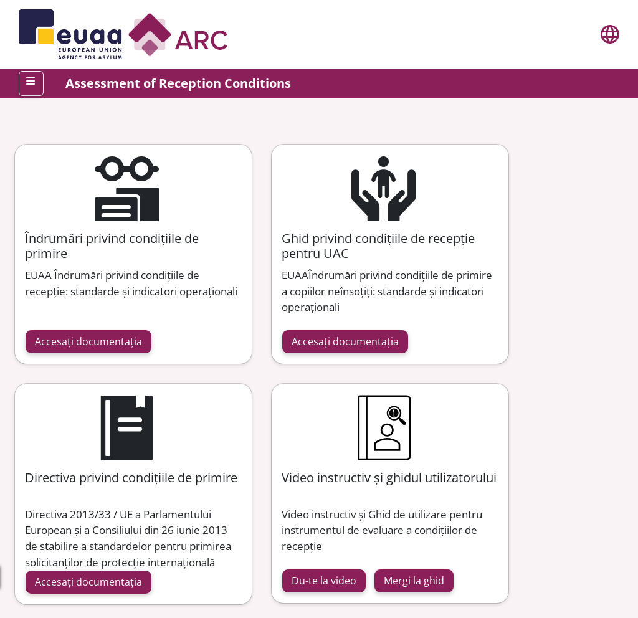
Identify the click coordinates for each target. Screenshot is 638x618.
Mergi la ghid (414, 580)
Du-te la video (324, 580)
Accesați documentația (88, 341)
